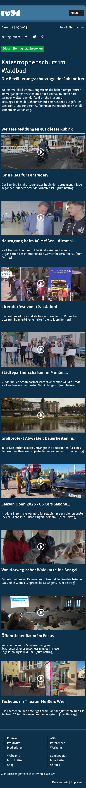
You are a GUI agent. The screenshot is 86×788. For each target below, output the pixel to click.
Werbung (56, 747)
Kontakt (12, 738)
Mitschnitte (14, 760)
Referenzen (57, 743)
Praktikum (13, 743)
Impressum (78, 782)
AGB (53, 738)
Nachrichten (77, 27)
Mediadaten (15, 747)
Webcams (13, 755)
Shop (10, 765)
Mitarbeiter (57, 760)
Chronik (55, 765)
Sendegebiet (58, 755)
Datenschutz (60, 782)
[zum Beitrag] (65, 188)
